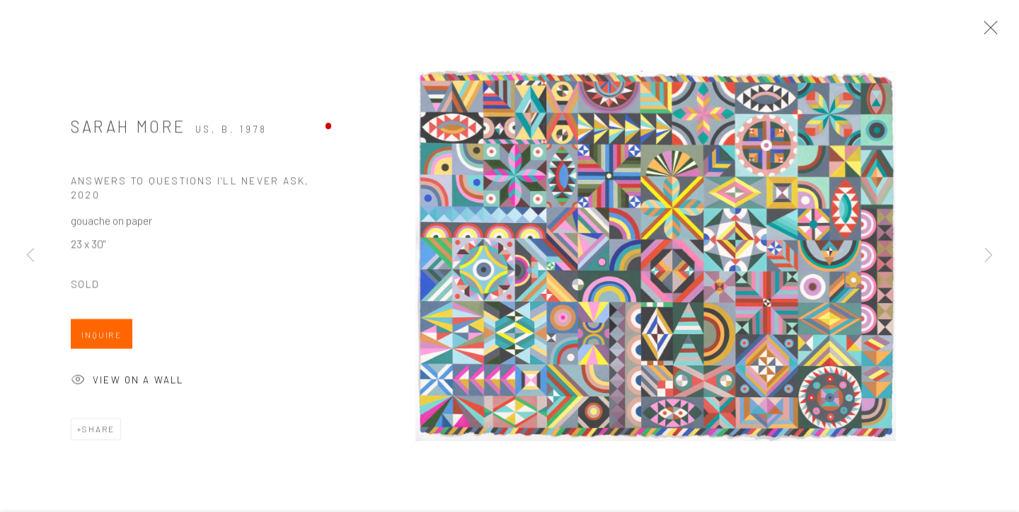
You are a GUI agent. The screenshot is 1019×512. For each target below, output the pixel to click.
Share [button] (98, 431)
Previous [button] (30, 255)
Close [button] (987, 31)
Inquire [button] (101, 337)
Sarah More (128, 128)
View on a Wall (127, 383)
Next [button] (988, 255)
